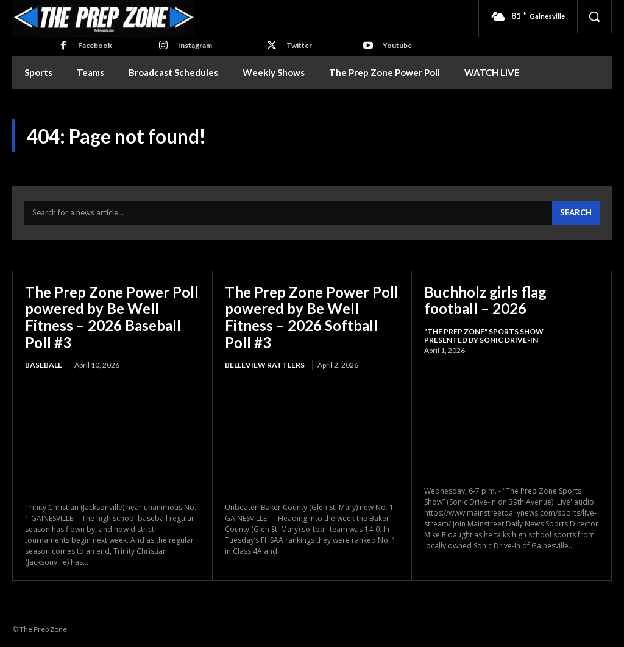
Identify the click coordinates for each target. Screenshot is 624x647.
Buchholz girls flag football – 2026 (486, 300)
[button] (594, 16)
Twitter (299, 45)
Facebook (95, 45)
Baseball (43, 365)
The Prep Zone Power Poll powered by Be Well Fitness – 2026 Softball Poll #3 (312, 317)
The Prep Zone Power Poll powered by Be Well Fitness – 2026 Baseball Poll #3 (112, 317)
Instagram (195, 45)
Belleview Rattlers (265, 365)
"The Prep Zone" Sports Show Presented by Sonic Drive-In (484, 336)
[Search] (576, 213)
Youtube (397, 45)
